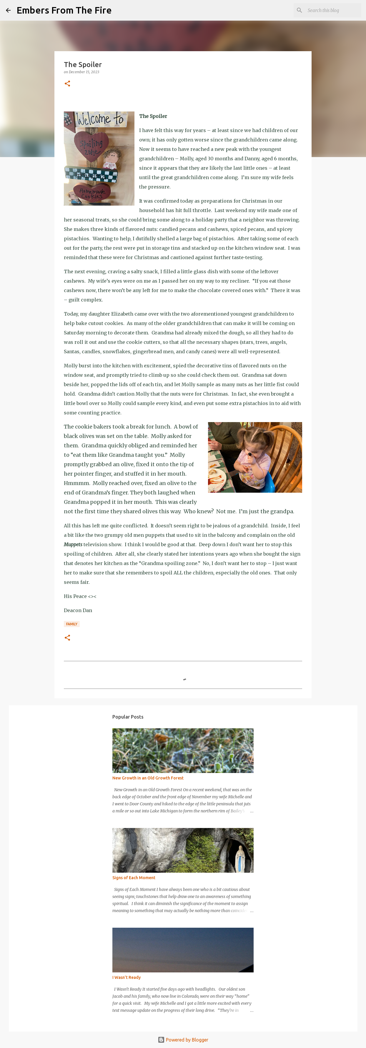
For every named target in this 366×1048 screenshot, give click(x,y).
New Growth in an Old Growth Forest (148, 778)
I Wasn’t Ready (126, 977)
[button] (67, 84)
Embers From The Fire (64, 10)
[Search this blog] (330, 10)
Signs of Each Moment (133, 877)
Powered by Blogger (183, 1039)
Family (71, 624)
